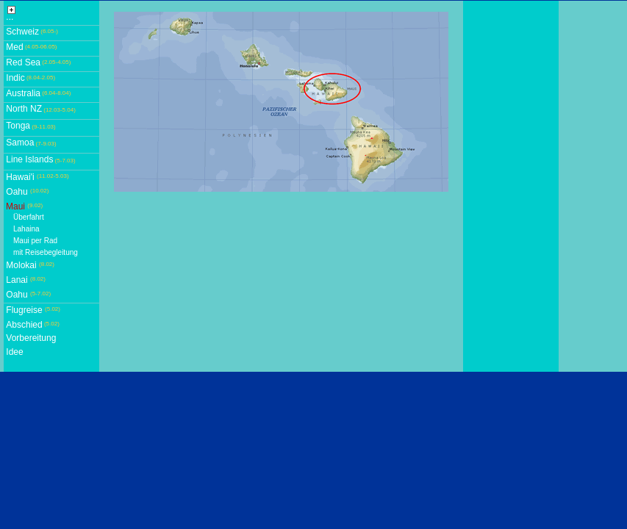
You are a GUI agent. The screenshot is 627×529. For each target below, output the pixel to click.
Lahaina (26, 229)
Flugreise (24, 310)
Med (14, 47)
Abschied (24, 325)
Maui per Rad (35, 241)
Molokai (21, 265)
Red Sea (23, 62)
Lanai (16, 280)
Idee (14, 352)
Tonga (18, 125)
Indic (15, 78)
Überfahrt (28, 217)
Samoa (20, 142)
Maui (15, 206)
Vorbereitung (31, 338)
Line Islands (29, 159)
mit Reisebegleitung (45, 252)
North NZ (24, 109)
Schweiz (22, 31)
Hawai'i (20, 177)
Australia (23, 93)
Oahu (16, 192)
